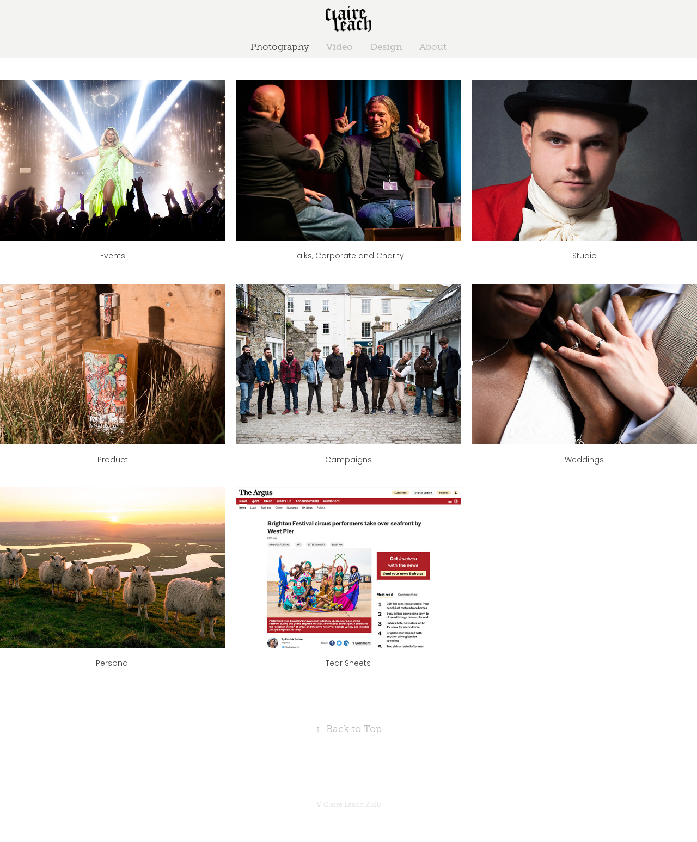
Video (339, 47)
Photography (279, 47)
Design (386, 47)
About (433, 47)
